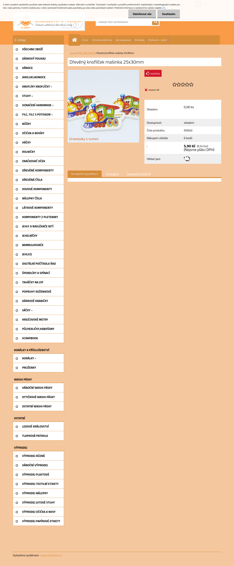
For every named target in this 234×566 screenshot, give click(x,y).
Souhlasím (168, 14)
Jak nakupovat (123, 40)
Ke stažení (112, 174)
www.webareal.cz (51, 555)
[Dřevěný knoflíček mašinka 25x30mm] (103, 71)
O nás (85, 40)
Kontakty (139, 40)
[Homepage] (76, 40)
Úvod (72, 53)
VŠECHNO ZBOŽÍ (86, 53)
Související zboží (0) (139, 174)
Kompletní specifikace (84, 174)
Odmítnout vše (142, 14)
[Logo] (49, 22)
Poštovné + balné (157, 40)
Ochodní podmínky (102, 40)
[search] (155, 21)
